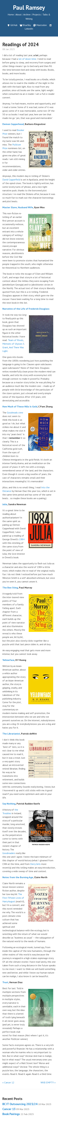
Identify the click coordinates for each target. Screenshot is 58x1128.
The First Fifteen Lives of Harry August (13, 898)
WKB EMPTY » (48, 1082)
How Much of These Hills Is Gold (19, 406)
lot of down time (27, 58)
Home (11, 14)
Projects (36, 14)
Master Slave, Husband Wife (17, 207)
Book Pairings (18, 1114)
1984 (21, 539)
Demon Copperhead (13, 124)
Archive (27, 14)
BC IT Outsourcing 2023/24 (26, 1104)
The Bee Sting (10, 587)
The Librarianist (11, 733)
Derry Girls (35, 863)
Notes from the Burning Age (17, 877)
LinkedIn (29, 28)
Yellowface (8, 659)
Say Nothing (8, 803)
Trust (5, 982)
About (18, 14)
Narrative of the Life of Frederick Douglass (25, 308)
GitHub (13, 25)
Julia (4, 504)
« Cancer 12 (8, 1082)
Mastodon (41, 25)
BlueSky (27, 25)
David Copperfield (11, 179)
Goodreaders (8, 853)
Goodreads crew (15, 412)
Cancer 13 (15, 1109)
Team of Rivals (15, 340)
